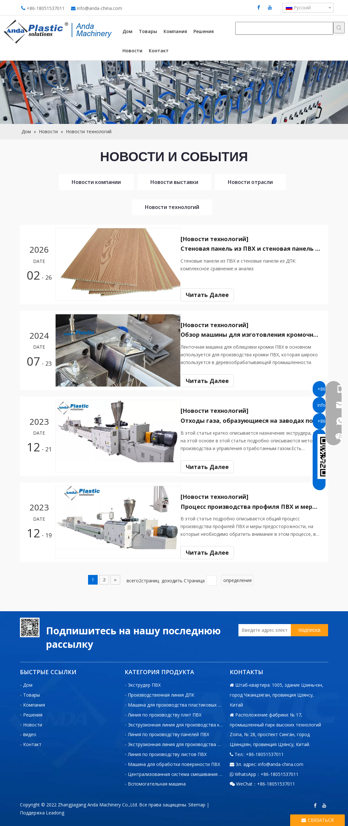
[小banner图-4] (174, 92)
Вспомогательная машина (157, 781)
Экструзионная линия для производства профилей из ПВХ (191, 742)
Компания (34, 702)
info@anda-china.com (99, 8)
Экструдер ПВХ (144, 683)
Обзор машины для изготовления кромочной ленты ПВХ (253, 334)
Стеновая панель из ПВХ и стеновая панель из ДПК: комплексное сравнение (253, 248)
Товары (31, 693)
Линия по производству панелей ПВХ (168, 732)
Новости (32, 722)
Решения (32, 712)
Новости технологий (172, 207)
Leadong (55, 810)
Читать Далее (213, 295)
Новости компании (96, 182)
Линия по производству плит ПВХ (164, 712)
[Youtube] (270, 7)
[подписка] (309, 628)
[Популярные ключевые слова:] (339, 27)
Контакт (32, 742)
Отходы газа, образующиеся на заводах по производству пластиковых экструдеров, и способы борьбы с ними (253, 419)
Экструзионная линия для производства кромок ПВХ (186, 722)
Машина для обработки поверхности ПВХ (174, 762)
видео (29, 732)
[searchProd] (284, 28)
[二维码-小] (30, 625)
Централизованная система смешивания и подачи (183, 772)
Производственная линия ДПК (161, 693)
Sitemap (196, 802)
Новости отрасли (250, 182)
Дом (27, 683)
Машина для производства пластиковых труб (178, 702)
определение (237, 578)
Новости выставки (174, 182)
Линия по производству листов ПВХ (167, 752)
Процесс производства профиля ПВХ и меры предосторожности (253, 505)
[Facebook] (258, 7)
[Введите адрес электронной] (263, 628)
